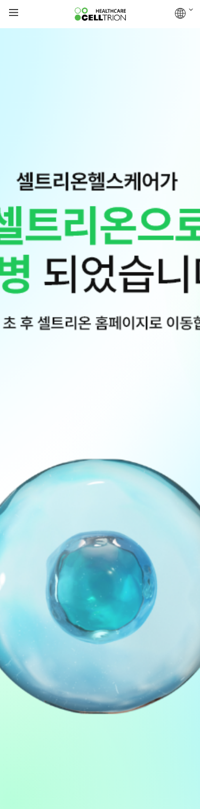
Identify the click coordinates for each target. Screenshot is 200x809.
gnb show (13, 13)
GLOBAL (184, 13)
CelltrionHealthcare (100, 14)
